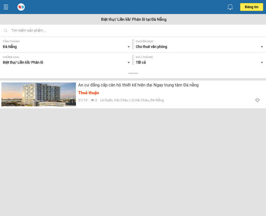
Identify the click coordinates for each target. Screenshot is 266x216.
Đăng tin (251, 7)
